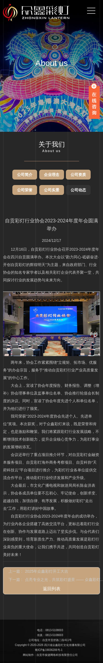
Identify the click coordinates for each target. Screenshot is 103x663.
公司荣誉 (24, 190)
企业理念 (51, 174)
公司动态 (78, 190)
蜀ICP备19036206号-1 (48, 649)
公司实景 (51, 190)
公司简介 (24, 174)
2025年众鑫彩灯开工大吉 (46, 571)
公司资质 (78, 174)
